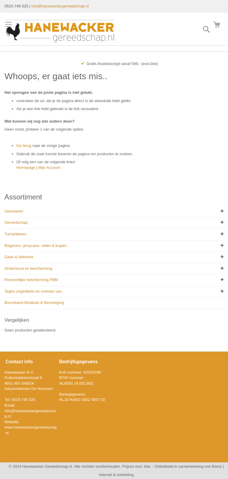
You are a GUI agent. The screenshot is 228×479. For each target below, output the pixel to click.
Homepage (25, 167)
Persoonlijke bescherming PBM (31, 279)
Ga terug (23, 145)
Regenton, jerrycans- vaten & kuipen (35, 245)
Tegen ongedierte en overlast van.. (34, 291)
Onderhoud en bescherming (28, 268)
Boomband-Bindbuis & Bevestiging (34, 302)
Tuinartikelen (15, 234)
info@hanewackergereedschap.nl (60, 6)
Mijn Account (49, 167)
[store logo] (60, 31)
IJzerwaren (13, 211)
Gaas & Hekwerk (19, 257)
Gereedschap (16, 222)
